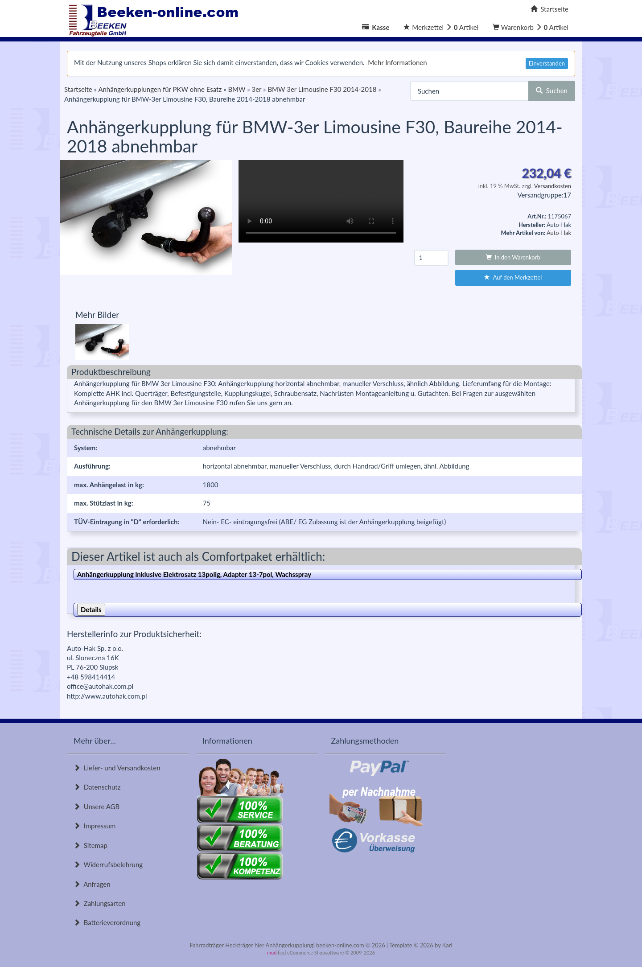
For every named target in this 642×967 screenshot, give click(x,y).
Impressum (94, 826)
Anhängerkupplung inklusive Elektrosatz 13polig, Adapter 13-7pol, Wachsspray (194, 574)
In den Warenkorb (513, 257)
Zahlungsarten (100, 903)
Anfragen (92, 884)
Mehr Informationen (397, 62)
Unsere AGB (96, 806)
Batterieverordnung (107, 922)
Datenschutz (97, 787)
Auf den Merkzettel (513, 277)
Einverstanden (547, 63)
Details (91, 609)
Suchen (552, 90)
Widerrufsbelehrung (108, 864)
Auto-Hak (559, 232)
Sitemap (90, 845)
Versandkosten (552, 185)
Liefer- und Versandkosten (117, 768)
